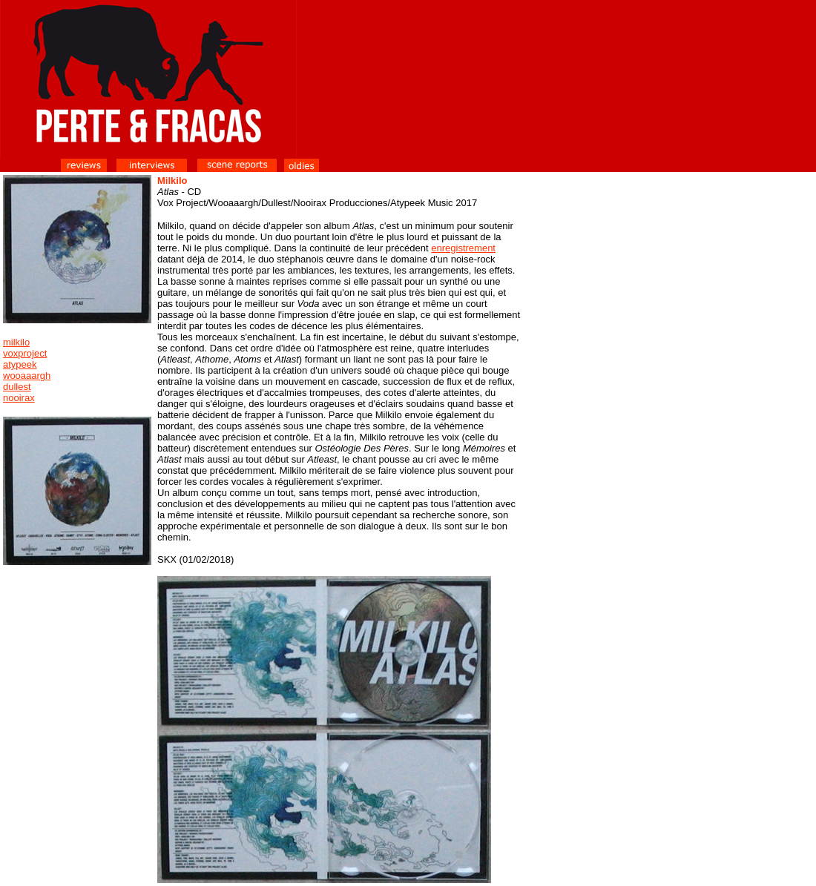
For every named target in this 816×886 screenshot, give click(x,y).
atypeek (20, 364)
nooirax (19, 397)
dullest (17, 386)
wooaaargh (26, 375)
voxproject (25, 353)
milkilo (16, 342)
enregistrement (463, 248)
